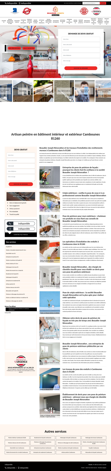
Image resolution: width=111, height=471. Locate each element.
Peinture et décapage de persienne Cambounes (42, 442)
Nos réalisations (14, 48)
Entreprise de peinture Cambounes (42, 448)
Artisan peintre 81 (75, 21)
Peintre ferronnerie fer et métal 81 (49, 21)
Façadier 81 (4, 21)
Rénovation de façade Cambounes (94, 452)
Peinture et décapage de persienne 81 (93, 21)
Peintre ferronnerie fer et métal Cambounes (17, 452)
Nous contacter (29, 48)
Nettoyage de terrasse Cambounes (93, 437)
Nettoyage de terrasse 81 (41, 21)
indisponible (11, 3)
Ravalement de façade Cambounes (42, 437)
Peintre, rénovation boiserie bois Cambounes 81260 (94, 442)
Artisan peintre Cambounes (68, 452)
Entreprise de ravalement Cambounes (42, 452)
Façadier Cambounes (94, 448)
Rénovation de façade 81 (87, 21)
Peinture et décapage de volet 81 (106, 21)
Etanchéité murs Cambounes (17, 448)
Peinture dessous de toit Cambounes (17, 443)
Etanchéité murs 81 (17, 21)
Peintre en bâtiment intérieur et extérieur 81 (100, 21)
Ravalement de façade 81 (56, 21)
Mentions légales (102, 467)
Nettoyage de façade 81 (62, 21)
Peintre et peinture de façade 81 (29, 21)
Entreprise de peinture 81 (23, 21)
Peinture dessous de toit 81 (80, 21)
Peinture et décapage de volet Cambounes (68, 443)
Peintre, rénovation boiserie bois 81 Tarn (10, 21)
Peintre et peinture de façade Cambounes (68, 448)
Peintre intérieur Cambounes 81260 (17, 437)
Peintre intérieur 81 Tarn (35, 21)
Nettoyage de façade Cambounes (68, 437)
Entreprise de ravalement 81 (69, 21)
